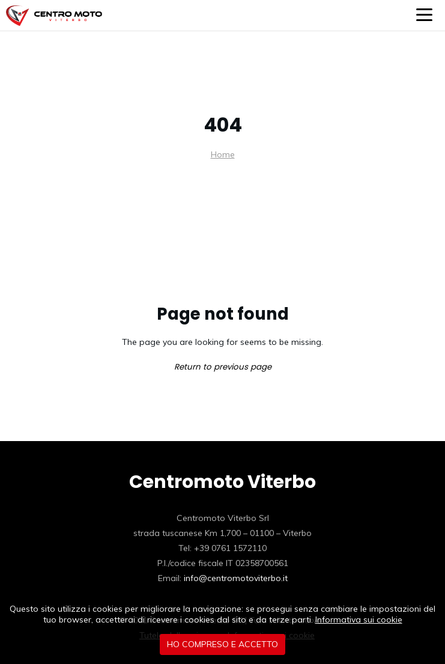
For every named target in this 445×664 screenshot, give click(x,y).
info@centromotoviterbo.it (236, 578)
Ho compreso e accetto (222, 644)
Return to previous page (222, 367)
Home (223, 154)
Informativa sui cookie (358, 619)
